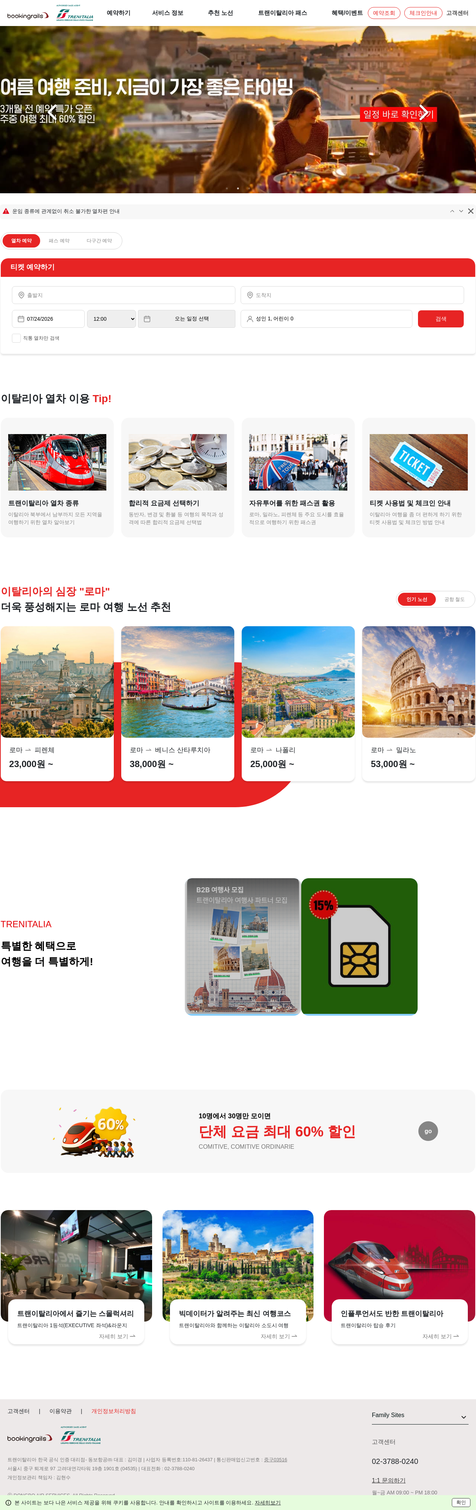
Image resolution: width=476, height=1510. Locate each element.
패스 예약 (59, 240)
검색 (441, 319)
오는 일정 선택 (192, 318)
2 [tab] (238, 188)
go (428, 1131)
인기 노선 (416, 599)
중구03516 (275, 1459)
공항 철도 (454, 599)
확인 (461, 1502)
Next (422, 112)
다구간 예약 (99, 240)
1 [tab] (227, 188)
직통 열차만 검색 (36, 338)
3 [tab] (249, 188)
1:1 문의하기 (389, 1480)
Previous (53, 112)
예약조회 (384, 13)
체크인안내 (423, 13)
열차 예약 (21, 240)
